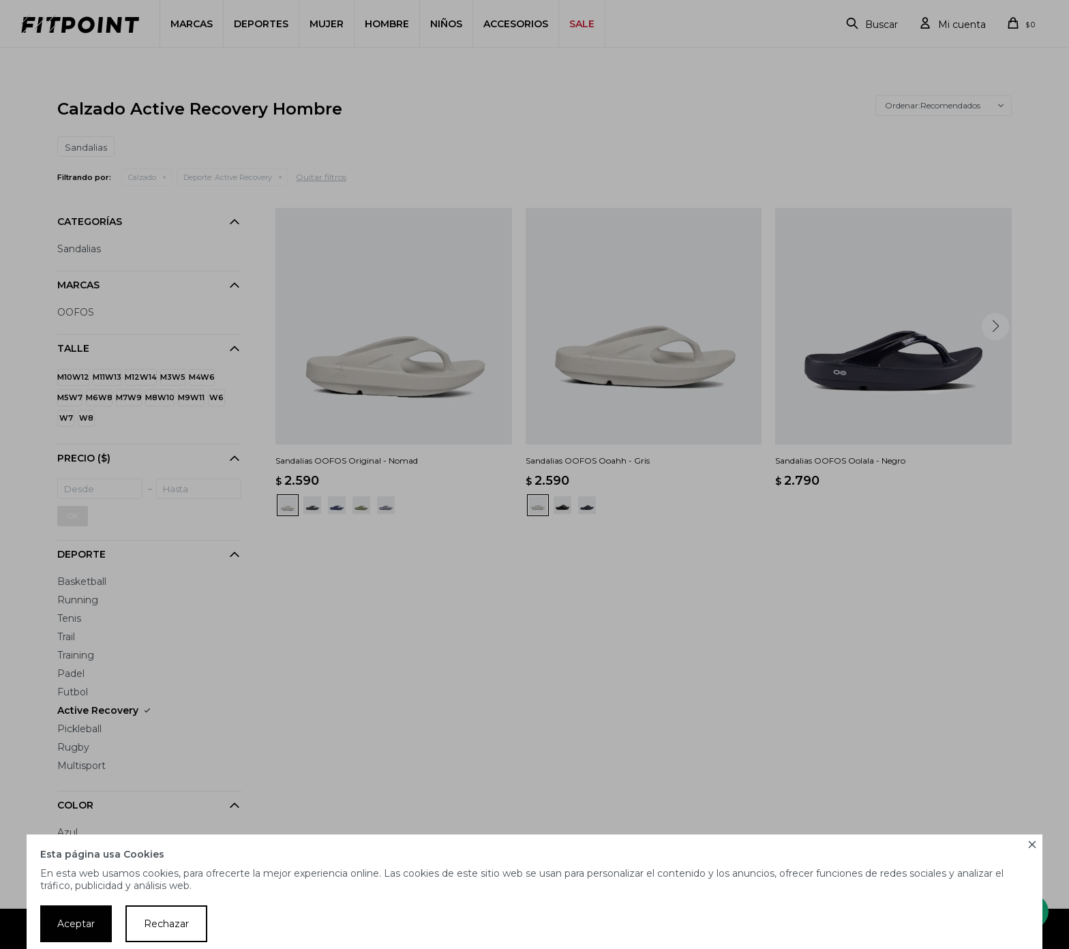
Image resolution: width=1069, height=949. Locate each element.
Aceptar (76, 924)
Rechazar (166, 924)
